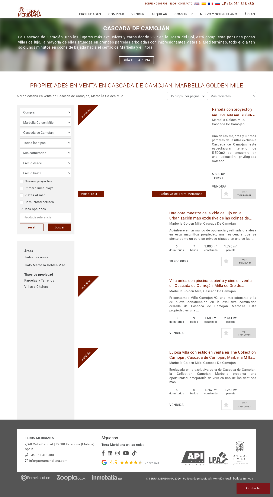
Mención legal (222, 478)
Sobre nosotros (156, 3)
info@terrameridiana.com (48, 461)
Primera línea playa (37, 188)
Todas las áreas (36, 257)
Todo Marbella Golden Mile (44, 265)
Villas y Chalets (36, 287)
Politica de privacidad (197, 478)
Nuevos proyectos (36, 181)
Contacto (185, 3)
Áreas (249, 14)
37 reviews (152, 462)
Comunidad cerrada (37, 202)
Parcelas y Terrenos (39, 280)
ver (244, 193)
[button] (201, 153)
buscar (59, 227)
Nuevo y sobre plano (218, 14)
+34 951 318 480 (238, 4)
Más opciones (33, 209)
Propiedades (90, 14)
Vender (137, 14)
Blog (173, 3)
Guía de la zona (136, 60)
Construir (183, 14)
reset (31, 227)
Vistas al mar (32, 195)
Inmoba (248, 478)
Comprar (116, 14)
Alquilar (159, 14)
